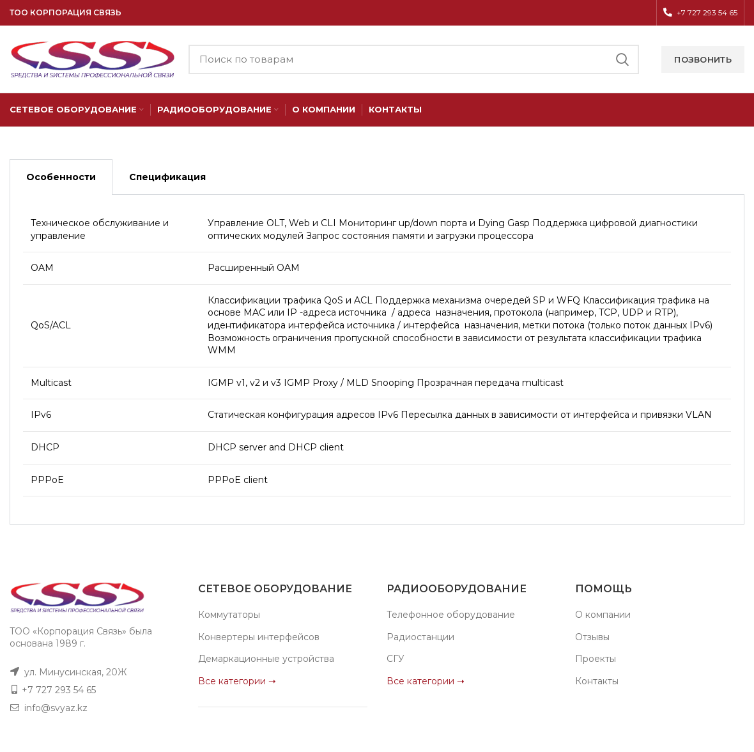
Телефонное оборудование (451, 614)
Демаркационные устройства (266, 658)
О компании (603, 614)
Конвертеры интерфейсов (258, 637)
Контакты (597, 681)
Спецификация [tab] (167, 177)
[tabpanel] (377, 360)
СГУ (395, 658)
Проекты (595, 658)
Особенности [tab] (61, 177)
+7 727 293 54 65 (59, 690)
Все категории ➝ (237, 681)
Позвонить (703, 59)
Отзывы (592, 637)
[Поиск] (413, 59)
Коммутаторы (229, 614)
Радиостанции (420, 637)
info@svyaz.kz (56, 708)
